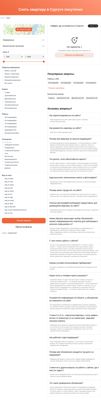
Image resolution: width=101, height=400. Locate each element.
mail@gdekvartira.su (56, 183)
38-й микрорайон (53, 83)
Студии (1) (51, 98)
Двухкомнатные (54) (78, 98)
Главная (2, 18)
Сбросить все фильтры (24, 227)
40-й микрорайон (91, 83)
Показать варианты (24, 220)
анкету (70, 132)
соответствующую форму (57, 121)
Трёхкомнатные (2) (91, 98)
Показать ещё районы (56, 88)
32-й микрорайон (78, 83)
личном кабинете (85, 143)
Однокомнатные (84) (63, 98)
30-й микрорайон (66, 83)
